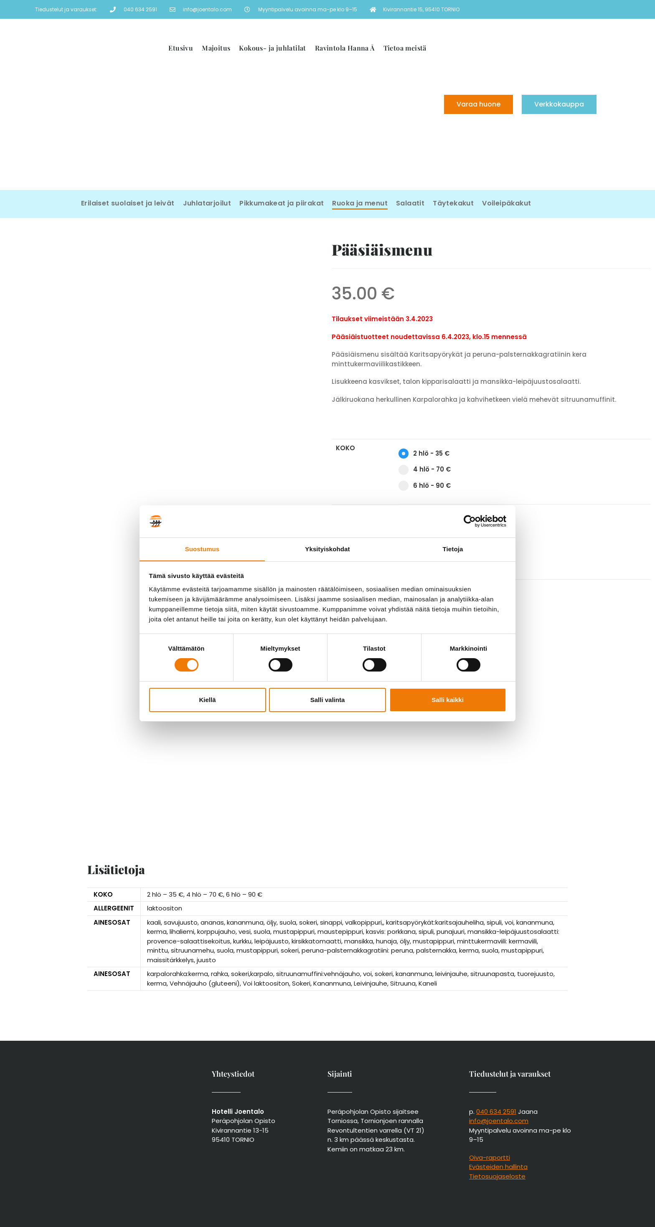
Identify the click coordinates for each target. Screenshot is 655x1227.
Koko (345, 448)
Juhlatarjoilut (207, 203)
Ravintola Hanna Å (345, 47)
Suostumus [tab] (202, 548)
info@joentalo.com (498, 1120)
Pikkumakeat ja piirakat (281, 203)
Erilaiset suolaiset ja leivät (128, 203)
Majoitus (216, 47)
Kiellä (207, 699)
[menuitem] (364, 133)
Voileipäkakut (506, 203)
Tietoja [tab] (453, 548)
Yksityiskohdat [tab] (327, 548)
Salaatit (410, 203)
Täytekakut (453, 203)
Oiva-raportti (489, 1157)
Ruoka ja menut (360, 203)
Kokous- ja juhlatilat (272, 47)
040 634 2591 (496, 1111)
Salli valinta (327, 699)
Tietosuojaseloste (497, 1176)
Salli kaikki (448, 699)
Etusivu (180, 47)
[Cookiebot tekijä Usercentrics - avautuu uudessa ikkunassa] (469, 521)
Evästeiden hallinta (498, 1166)
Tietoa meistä (405, 47)
